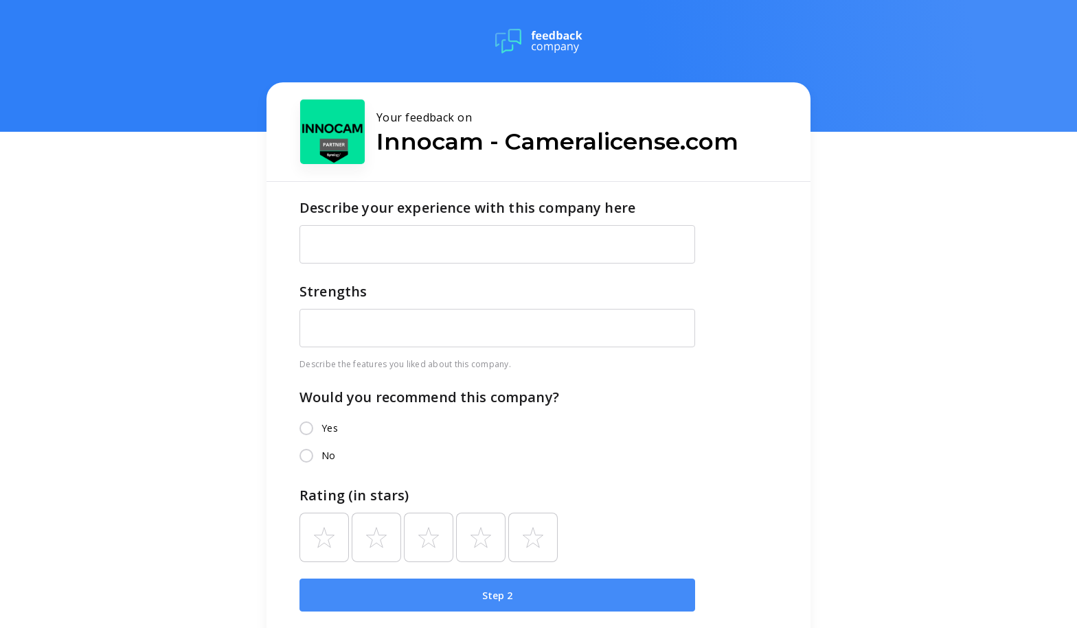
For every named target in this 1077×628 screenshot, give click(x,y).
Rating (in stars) (354, 495)
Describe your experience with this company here (467, 207)
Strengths (333, 291)
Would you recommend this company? (429, 397)
